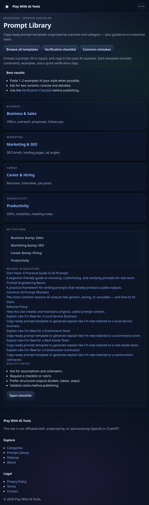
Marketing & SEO (22, 144)
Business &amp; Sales (27, 238)
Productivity (18, 205)
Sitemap (13, 457)
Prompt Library (18, 453)
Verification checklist (60, 49)
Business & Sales (21, 113)
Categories (15, 448)
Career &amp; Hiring (26, 253)
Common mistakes (97, 49)
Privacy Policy (17, 481)
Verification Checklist (37, 90)
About (11, 462)
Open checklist (20, 395)
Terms (11, 486)
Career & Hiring (21, 174)
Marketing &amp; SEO (27, 245)
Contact (12, 491)
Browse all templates (22, 49)
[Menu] (141, 6)
